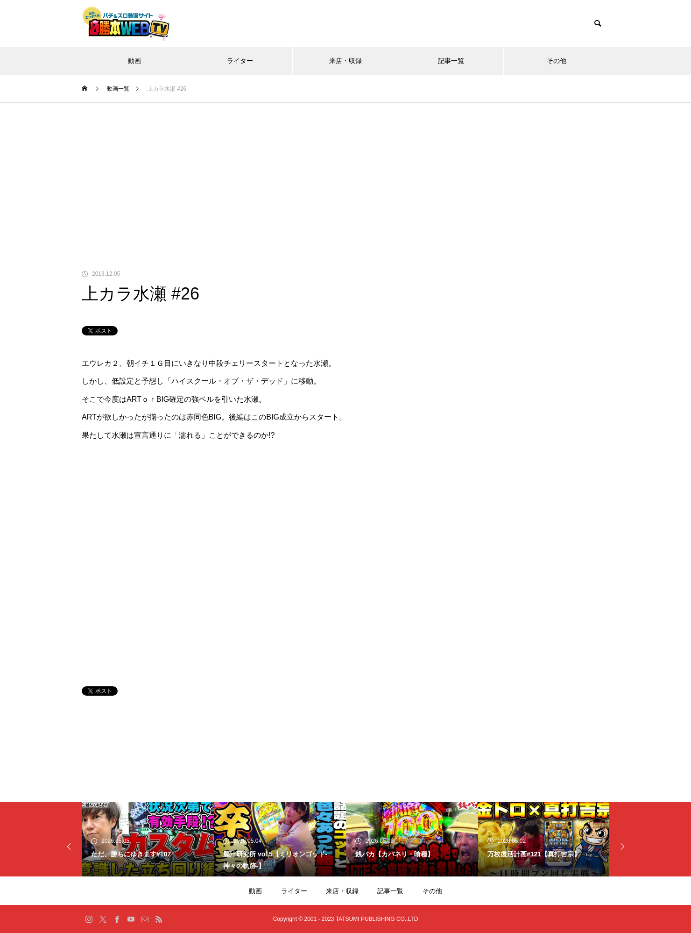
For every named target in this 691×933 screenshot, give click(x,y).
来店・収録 (345, 60)
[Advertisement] (345, 172)
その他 (556, 60)
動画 (134, 60)
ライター (240, 60)
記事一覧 (451, 60)
